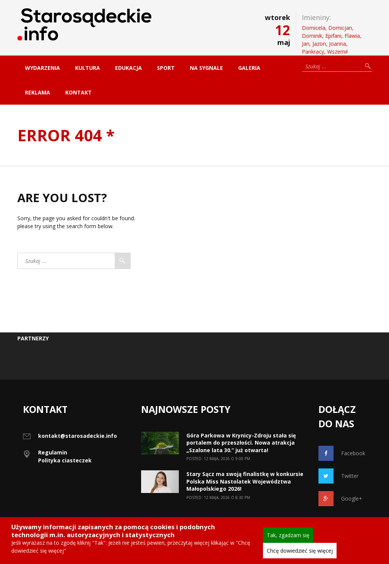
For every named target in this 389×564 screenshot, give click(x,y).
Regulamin (52, 452)
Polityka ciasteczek (65, 460)
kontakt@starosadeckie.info (77, 435)
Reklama (37, 92)
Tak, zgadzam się (288, 535)
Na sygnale (206, 67)
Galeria (249, 67)
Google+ (340, 498)
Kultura (87, 67)
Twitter (338, 476)
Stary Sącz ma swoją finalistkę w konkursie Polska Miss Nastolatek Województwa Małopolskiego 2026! (244, 481)
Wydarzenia (42, 67)
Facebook (341, 453)
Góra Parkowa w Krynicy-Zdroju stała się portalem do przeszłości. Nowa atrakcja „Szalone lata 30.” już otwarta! (241, 443)
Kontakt (78, 92)
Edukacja (128, 67)
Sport (166, 67)
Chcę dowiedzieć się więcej (300, 550)
